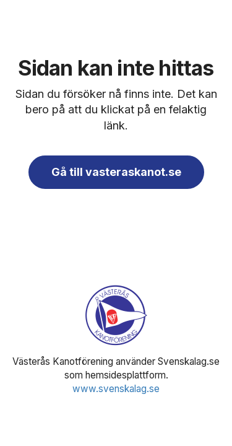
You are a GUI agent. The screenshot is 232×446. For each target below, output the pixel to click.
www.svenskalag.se (116, 389)
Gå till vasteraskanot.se (116, 171)
